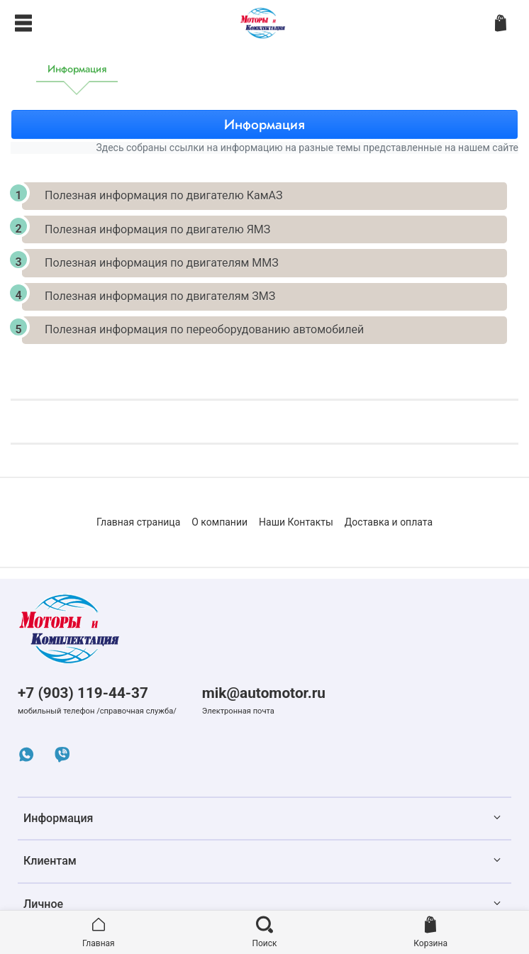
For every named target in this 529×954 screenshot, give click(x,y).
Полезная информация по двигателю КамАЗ (163, 195)
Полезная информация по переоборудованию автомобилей (204, 329)
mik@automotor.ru (263, 692)
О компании (219, 522)
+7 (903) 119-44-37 (83, 692)
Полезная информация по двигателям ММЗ (162, 263)
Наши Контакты (296, 522)
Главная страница (138, 522)
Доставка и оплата (389, 522)
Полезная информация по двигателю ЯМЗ (157, 229)
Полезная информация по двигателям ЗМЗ (160, 296)
